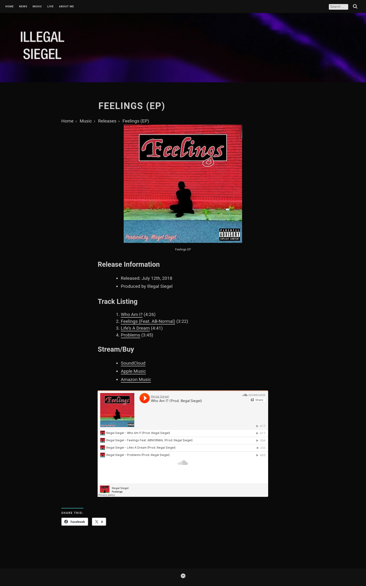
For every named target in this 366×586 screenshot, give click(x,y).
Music (37, 6)
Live (50, 6)
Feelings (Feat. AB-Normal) (148, 321)
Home (9, 6)
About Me (66, 6)
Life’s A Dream (135, 328)
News (23, 6)
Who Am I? (132, 314)
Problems (130, 335)
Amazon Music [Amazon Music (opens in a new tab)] (136, 379)
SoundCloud (133, 363)
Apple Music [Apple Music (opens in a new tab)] (133, 371)
